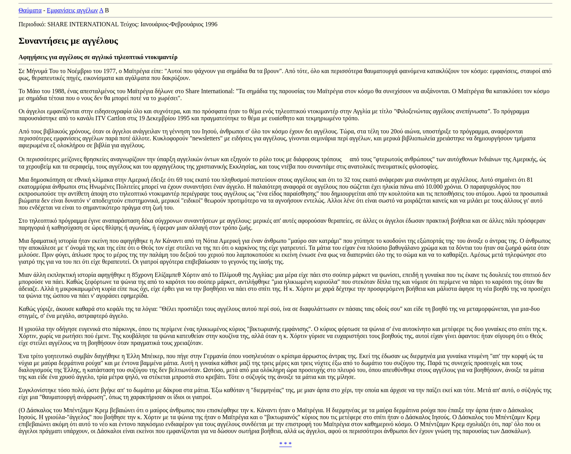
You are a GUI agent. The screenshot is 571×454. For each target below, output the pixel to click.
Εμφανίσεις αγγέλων (72, 10)
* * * (285, 444)
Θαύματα (30, 10)
